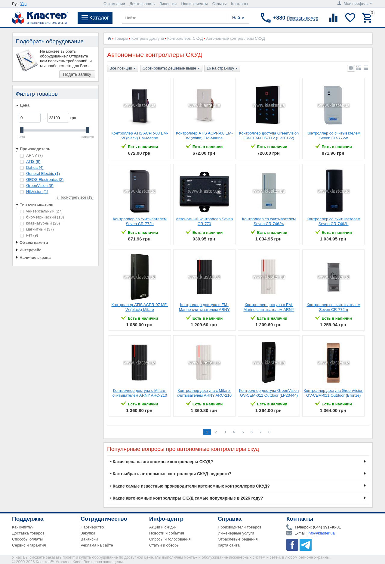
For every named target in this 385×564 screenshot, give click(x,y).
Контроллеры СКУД (185, 38)
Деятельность (142, 4)
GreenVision (40, 185)
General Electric (43, 173)
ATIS (33, 161)
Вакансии (89, 539)
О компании (114, 4)
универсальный (41, 211)
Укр (23, 4)
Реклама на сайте (97, 545)
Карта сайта (228, 545)
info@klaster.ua (321, 533)
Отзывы (219, 4)
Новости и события (166, 533)
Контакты (239, 4)
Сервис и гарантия (29, 545)
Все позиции (122, 68)
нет (29, 235)
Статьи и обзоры (164, 545)
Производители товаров (239, 527)
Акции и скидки (163, 527)
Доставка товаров (28, 533)
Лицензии (168, 4)
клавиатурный (40, 223)
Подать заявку (77, 74)
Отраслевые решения (238, 539)
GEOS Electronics (44, 179)
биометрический (42, 217)
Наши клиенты (194, 4)
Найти (238, 17)
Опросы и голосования (170, 539)
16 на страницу (222, 68)
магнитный (37, 229)
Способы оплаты (27, 539)
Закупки (88, 533)
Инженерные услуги (236, 533)
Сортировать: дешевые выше (171, 68)
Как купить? (22, 527)
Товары (121, 38)
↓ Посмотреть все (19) (75, 197)
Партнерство (92, 527)
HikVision (37, 191)
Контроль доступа (147, 38)
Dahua (35, 167)
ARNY (31, 155)
